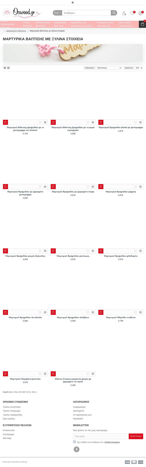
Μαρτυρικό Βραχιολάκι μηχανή (121, 191)
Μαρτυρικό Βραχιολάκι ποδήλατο (73, 317)
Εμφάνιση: (129, 68)
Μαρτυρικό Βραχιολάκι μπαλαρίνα (120, 256)
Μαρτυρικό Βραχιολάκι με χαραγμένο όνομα (73, 191)
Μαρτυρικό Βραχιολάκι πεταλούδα (25, 317)
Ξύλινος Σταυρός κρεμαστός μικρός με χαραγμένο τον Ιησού (73, 380)
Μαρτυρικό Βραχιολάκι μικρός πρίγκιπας (25, 256)
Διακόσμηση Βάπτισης (16, 31)
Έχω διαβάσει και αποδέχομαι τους (96, 441)
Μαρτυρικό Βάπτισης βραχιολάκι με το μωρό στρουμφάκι (73, 128)
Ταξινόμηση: (89, 68)
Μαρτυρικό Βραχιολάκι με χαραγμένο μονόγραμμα (25, 193)
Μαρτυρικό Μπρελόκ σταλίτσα (120, 317)
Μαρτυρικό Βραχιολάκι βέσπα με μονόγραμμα (121, 127)
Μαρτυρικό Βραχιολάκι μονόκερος (73, 256)
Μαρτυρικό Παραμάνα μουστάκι (25, 378)
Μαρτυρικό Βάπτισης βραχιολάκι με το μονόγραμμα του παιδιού (25, 128)
